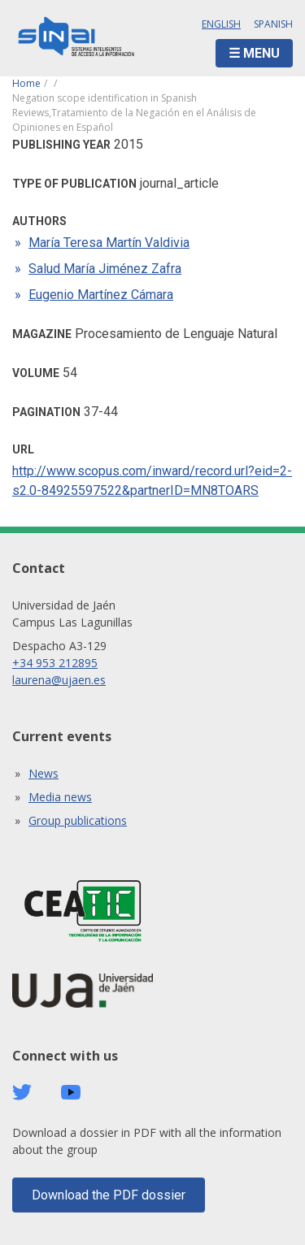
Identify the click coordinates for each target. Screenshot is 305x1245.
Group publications (77, 820)
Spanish (273, 24)
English (221, 24)
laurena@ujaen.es (59, 680)
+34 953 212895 (55, 662)
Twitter (22, 1092)
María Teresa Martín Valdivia (109, 242)
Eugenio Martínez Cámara (100, 294)
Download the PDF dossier (108, 1195)
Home (26, 83)
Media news (60, 797)
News (43, 773)
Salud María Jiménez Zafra (104, 268)
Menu (261, 53)
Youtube (71, 1092)
